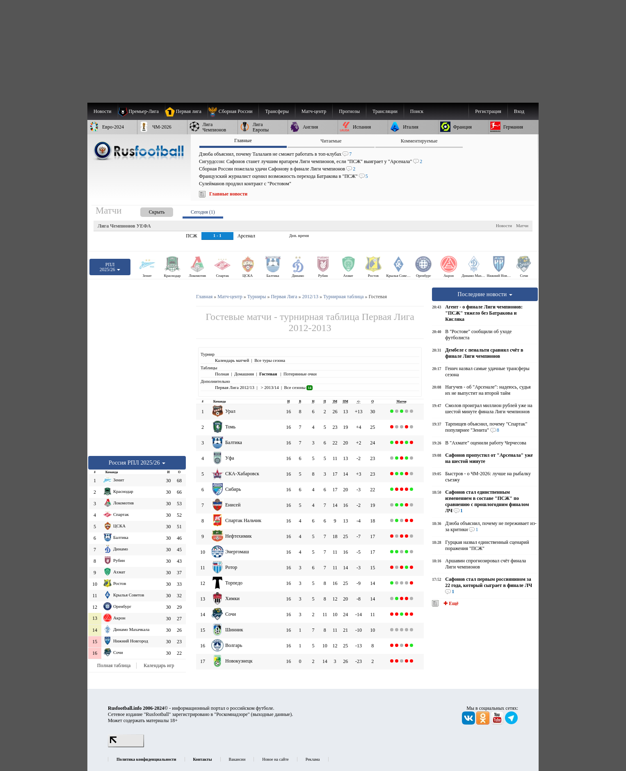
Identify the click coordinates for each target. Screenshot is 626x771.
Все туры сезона (269, 360)
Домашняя (244, 373)
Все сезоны (298, 387)
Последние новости (484, 294)
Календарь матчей (232, 360)
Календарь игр (159, 665)
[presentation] (148, 210)
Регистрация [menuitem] (488, 111)
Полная (222, 373)
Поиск (416, 111)
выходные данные (271, 714)
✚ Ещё (450, 603)
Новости (504, 225)
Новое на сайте (275, 759)
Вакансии (237, 759)
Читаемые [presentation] (330, 141)
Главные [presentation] (243, 140)
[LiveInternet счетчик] (126, 745)
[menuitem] (233, 111)
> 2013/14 (269, 387)
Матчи (522, 225)
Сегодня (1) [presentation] (203, 212)
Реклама (313, 759)
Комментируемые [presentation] (419, 141)
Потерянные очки (300, 373)
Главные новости (228, 194)
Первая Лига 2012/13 (234, 387)
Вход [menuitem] (519, 111)
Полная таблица (113, 665)
